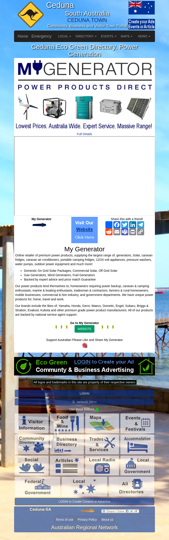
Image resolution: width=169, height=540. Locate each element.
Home (23, 36)
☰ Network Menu (84, 402)
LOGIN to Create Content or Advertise (84, 501)
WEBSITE (84, 329)
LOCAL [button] (64, 36)
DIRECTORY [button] (86, 36)
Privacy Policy (87, 519)
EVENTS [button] (108, 36)
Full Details (84, 134)
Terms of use (64, 519)
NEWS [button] (144, 36)
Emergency (41, 36)
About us (107, 519)
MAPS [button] (127, 36)
